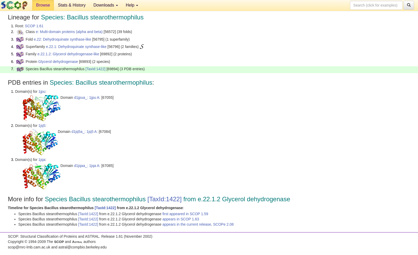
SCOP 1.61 (34, 26)
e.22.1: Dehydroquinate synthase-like (76, 47)
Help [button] (132, 5)
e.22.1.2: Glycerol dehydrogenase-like (68, 54)
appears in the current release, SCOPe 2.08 (198, 224)
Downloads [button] (105, 5)
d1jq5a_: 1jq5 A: (84, 131)
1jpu (41, 91)
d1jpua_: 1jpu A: (87, 97)
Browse (43, 5)
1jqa (41, 160)
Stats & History (72, 5)
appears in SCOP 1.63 (180, 219)
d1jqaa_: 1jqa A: (87, 166)
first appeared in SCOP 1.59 (185, 214)
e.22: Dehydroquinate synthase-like (62, 39)
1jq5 (41, 125)
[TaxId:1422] (95, 69)
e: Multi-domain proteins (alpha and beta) (69, 32)
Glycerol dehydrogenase (58, 61)
